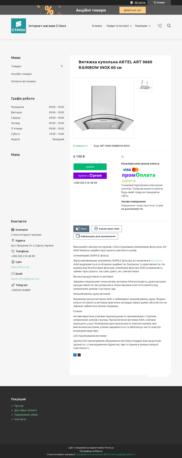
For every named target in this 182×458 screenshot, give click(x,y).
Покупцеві (141, 25)
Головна (97, 25)
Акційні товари (21, 73)
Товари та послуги (117, 25)
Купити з (90, 175)
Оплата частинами (23, 81)
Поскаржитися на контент (89, 454)
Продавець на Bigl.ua (91, 451)
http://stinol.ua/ (20, 267)
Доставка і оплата (25, 410)
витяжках (157, 260)
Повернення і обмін (26, 414)
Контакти (20, 419)
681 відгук (140, 2)
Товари (16, 66)
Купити (90, 166)
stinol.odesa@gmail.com (25, 278)
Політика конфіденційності (120, 454)
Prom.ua (109, 447)
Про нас (19, 405)
